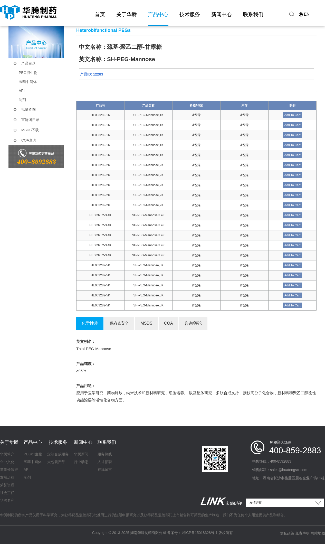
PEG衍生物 (28, 73)
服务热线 (105, 454)
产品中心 (158, 14)
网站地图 (318, 533)
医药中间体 (28, 82)
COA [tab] (168, 323)
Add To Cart (292, 115)
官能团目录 (30, 120)
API (22, 91)
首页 (100, 14)
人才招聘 (105, 462)
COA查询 (28, 140)
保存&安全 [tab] (119, 323)
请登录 (196, 115)
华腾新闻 (81, 454)
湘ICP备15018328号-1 (199, 533)
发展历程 (7, 477)
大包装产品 (56, 462)
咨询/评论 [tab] (193, 323)
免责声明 (302, 533)
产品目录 (28, 63)
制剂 (22, 100)
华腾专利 (7, 500)
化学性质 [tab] (90, 323)
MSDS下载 (30, 130)
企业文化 (7, 462)
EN (307, 14)
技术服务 (189, 14)
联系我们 (253, 14)
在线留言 (105, 469)
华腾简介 (7, 454)
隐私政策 (287, 533)
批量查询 (28, 109)
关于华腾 (126, 14)
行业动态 (81, 462)
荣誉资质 (7, 485)
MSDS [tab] (146, 323)
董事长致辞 (9, 469)
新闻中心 (221, 14)
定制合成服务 (58, 454)
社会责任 (7, 493)
